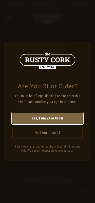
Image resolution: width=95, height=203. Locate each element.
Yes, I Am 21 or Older (47, 118)
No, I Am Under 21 (47, 133)
